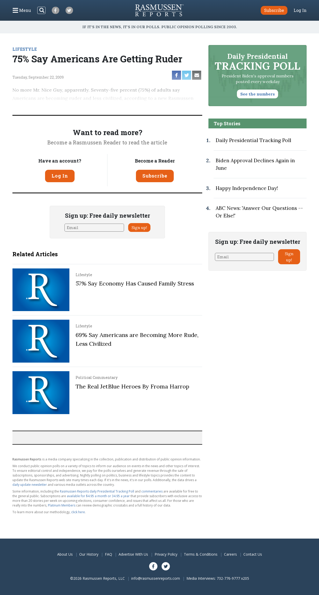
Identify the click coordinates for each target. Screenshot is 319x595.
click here (78, 512)
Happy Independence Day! (247, 188)
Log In (300, 10)
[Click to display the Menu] (22, 10)
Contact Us (252, 554)
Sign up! (139, 227)
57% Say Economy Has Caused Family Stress (135, 283)
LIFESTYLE (24, 49)
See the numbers (257, 94)
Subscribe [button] (274, 10)
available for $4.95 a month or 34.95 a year (98, 496)
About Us (65, 554)
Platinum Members (61, 505)
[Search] (41, 10)
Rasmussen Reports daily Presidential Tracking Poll (97, 491)
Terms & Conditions (201, 554)
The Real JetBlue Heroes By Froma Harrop (132, 386)
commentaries (152, 491)
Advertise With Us (133, 554)
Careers (230, 554)
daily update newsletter (29, 484)
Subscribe (154, 176)
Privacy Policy (166, 554)
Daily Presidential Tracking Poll (253, 140)
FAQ (108, 554)
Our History (88, 554)
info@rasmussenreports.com (155, 578)
